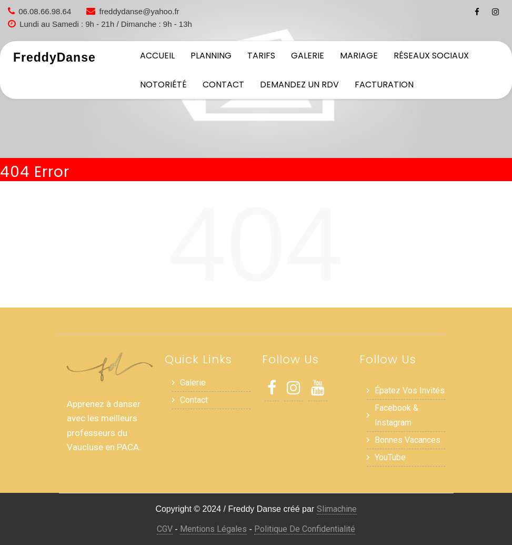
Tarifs (261, 55)
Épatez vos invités (410, 390)
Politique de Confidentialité (304, 529)
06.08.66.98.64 (44, 11)
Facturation (384, 84)
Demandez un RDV (299, 84)
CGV (165, 529)
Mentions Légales (213, 529)
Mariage (359, 55)
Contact (223, 84)
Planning (211, 55)
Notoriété (163, 84)
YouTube (390, 457)
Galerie (307, 55)
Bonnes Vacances (407, 440)
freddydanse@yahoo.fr (139, 11)
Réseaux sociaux (431, 55)
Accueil (157, 55)
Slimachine (337, 509)
